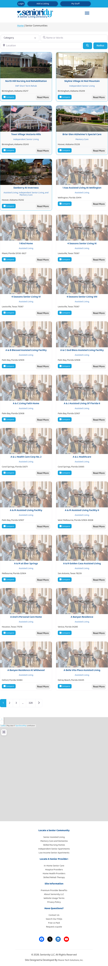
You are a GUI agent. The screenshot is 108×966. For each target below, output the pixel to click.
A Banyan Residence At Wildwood (26, 670)
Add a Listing (43, 3)
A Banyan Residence (82, 617)
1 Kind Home (26, 243)
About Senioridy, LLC (54, 894)
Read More (43, 97)
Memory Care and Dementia (54, 841)
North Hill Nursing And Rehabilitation (26, 81)
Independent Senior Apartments (54, 849)
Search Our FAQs (54, 919)
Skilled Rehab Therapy (54, 877)
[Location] (41, 45)
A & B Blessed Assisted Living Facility (26, 350)
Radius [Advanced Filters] (100, 46)
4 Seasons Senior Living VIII (82, 297)
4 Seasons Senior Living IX (82, 243)
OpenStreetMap (20, 726)
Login (21, 3)
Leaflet (3, 726)
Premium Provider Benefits (54, 890)
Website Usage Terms (54, 898)
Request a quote (54, 927)
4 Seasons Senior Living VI (26, 297)
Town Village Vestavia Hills (26, 134)
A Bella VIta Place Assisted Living (82, 670)
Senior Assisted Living (54, 837)
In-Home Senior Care (54, 866)
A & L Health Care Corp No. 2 (26, 457)
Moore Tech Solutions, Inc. (70, 960)
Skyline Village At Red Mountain (82, 81)
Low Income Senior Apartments (54, 853)
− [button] (1, 723)
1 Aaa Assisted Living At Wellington (82, 188)
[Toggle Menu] (87, 13)
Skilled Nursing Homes (54, 845)
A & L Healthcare (82, 457)
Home (20, 26)
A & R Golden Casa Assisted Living (82, 563)
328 (31, 703)
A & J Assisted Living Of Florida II (82, 403)
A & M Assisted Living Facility (26, 510)
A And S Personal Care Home (26, 617)
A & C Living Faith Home (26, 403)
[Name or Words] (74, 38)
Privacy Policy (54, 902)
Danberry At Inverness (26, 188)
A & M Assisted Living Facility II (82, 510)
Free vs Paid (54, 923)
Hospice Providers (54, 869)
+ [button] (1, 719)
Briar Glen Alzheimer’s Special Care (82, 134)
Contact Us (54, 915)
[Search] (87, 45)
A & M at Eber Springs (26, 563)
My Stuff (75, 3)
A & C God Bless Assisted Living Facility (82, 350)
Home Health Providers (54, 873)
